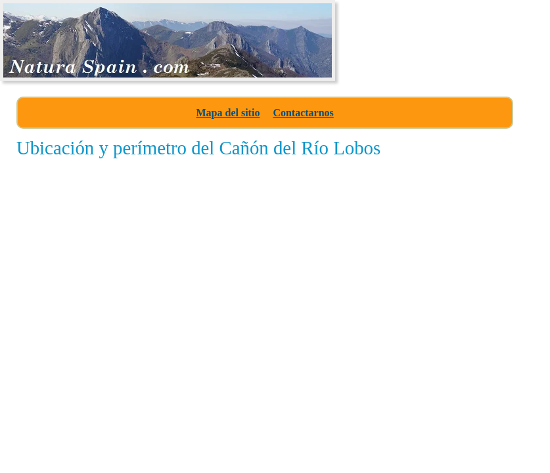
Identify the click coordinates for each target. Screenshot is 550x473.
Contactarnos (303, 112)
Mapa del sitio (228, 112)
